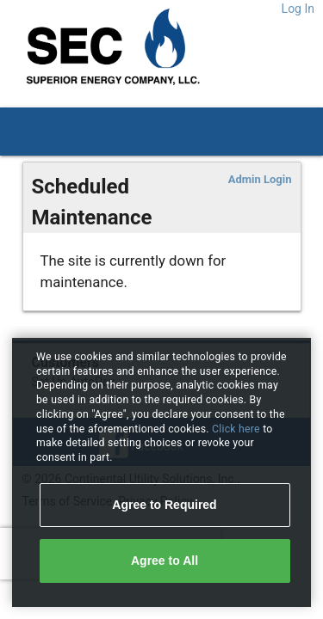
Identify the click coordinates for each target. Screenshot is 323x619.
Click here (237, 429)
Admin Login (260, 179)
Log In (298, 8)
